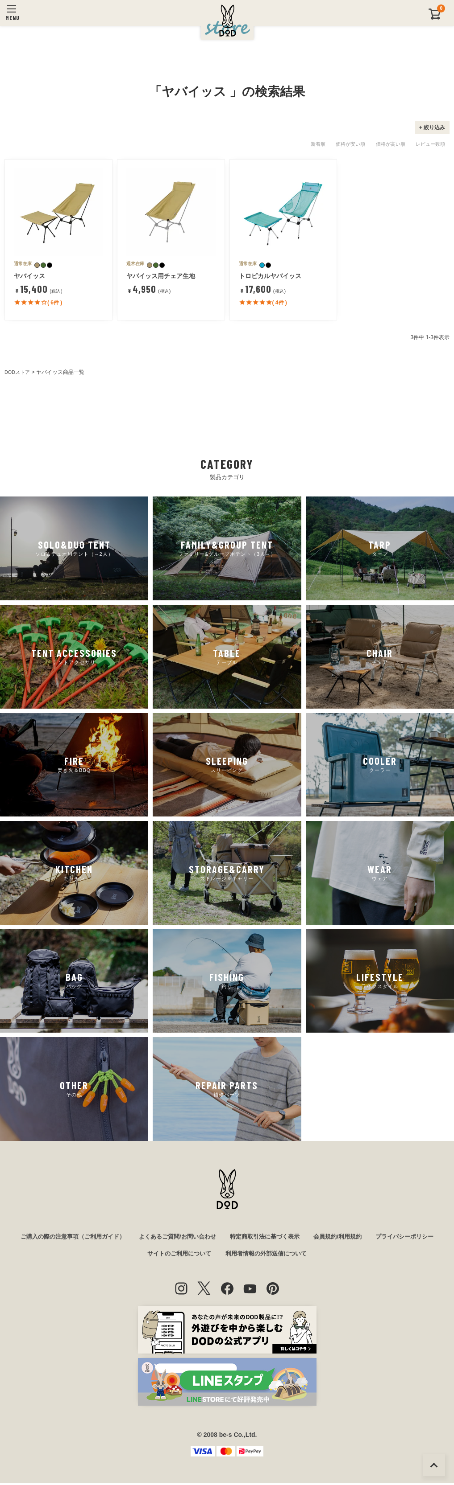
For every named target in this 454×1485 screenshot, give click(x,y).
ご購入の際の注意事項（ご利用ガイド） (101, 1237)
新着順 (318, 144)
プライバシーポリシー (135, 1255)
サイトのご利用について (214, 1255)
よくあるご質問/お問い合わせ (212, 1237)
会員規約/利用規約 (383, 1237)
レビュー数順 (430, 144)
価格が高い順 (390, 144)
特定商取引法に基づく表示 (305, 1237)
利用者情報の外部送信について (306, 1255)
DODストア (18, 372)
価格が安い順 (350, 144)
